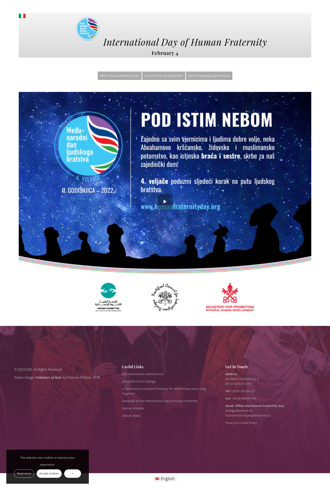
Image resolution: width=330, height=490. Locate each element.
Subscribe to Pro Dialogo (139, 381)
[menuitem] (120, 75)
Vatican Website (133, 408)
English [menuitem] (168, 478)
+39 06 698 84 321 (242, 391)
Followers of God (48, 377)
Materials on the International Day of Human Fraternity (159, 401)
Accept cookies (49, 473)
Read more (24, 473)
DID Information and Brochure (143, 374)
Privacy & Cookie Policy (241, 423)
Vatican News (131, 416)
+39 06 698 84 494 (240, 398)
